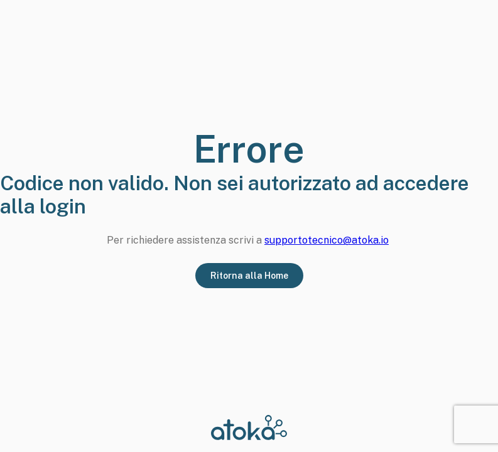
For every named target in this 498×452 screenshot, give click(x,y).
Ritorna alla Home (249, 276)
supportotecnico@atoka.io (326, 240)
